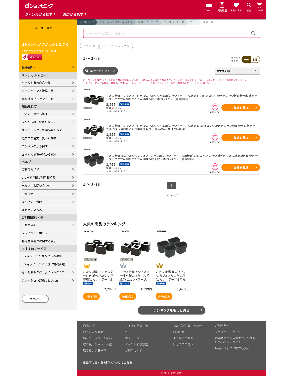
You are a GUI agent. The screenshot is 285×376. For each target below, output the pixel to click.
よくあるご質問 (32, 202)
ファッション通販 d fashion (40, 280)
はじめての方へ (32, 210)
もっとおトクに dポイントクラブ (43, 272)
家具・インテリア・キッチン (116, 22)
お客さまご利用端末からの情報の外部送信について (235, 340)
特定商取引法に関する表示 (39, 241)
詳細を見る (241, 107)
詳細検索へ (28, 67)
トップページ (86, 22)
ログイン (35, 299)
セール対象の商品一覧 (36, 83)
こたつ (193, 22)
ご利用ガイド (30, 169)
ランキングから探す (35, 146)
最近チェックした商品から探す (42, 130)
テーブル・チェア (174, 22)
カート (129, 332)
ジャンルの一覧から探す (38, 122)
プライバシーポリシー (36, 233)
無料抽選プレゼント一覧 (38, 99)
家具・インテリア (148, 22)
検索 (253, 33)
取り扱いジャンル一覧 (97, 344)
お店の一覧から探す (35, 114)
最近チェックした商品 (97, 338)
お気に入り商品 (93, 332)
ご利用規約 (29, 225)
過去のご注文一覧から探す (39, 138)
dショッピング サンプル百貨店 (42, 256)
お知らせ (27, 194)
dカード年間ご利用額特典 (38, 177)
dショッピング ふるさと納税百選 (43, 264)
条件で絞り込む (100, 71)
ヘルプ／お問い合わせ (36, 185)
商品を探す (90, 326)
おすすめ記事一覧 (136, 326)
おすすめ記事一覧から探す (39, 154)
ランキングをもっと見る (171, 310)
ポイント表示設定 (136, 344)
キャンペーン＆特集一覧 (38, 91)
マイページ (132, 338)
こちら (128, 362)
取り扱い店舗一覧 (94, 350)
